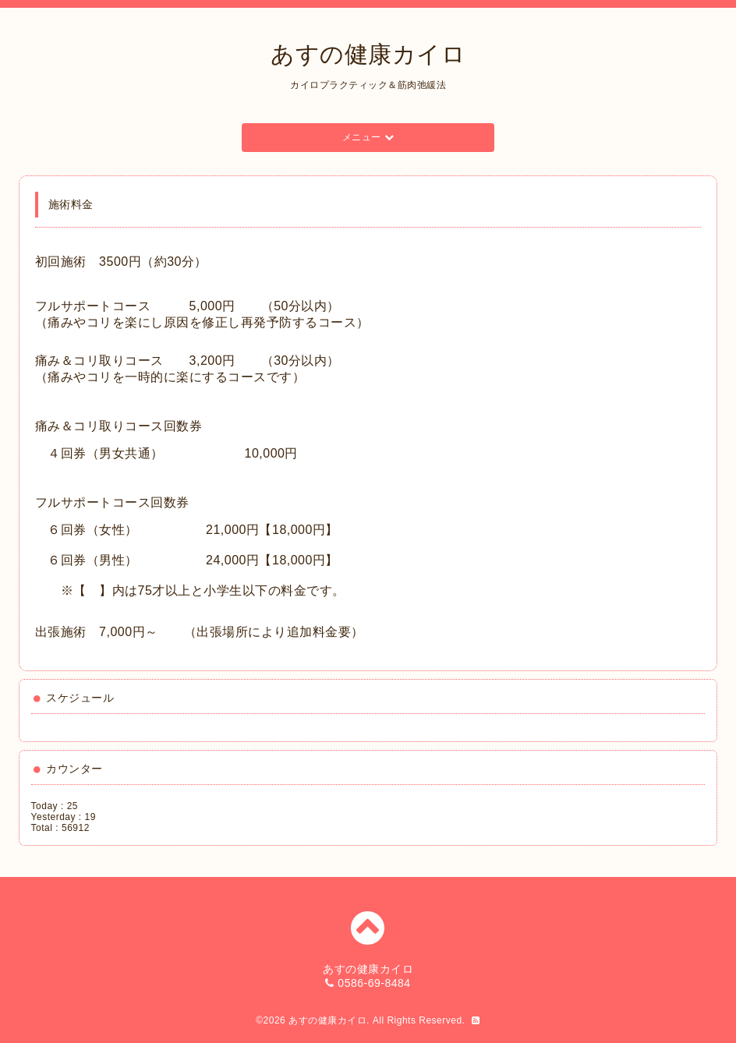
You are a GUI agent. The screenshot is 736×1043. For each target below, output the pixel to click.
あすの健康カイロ (368, 54)
